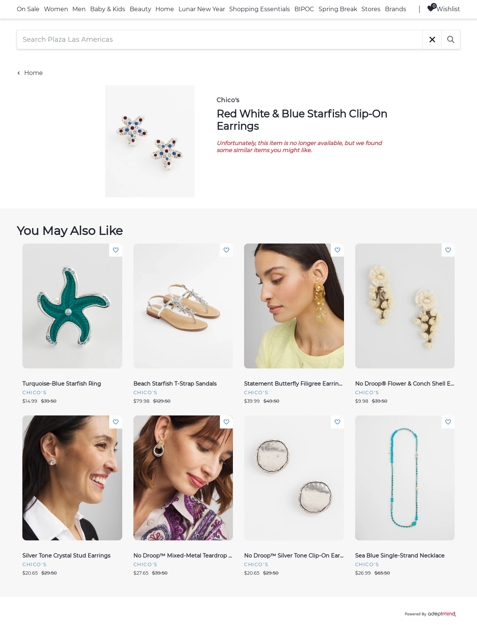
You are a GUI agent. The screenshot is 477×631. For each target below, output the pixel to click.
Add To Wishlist (116, 250)
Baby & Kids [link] (107, 9)
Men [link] (79, 9)
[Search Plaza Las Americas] (220, 39)
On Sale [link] (28, 9)
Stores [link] (370, 9)
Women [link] (56, 9)
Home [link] (164, 9)
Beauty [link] (140, 9)
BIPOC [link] (304, 9)
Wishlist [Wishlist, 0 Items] (443, 9)
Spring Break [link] (338, 9)
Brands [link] (395, 9)
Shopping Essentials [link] (259, 9)
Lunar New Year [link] (202, 9)
